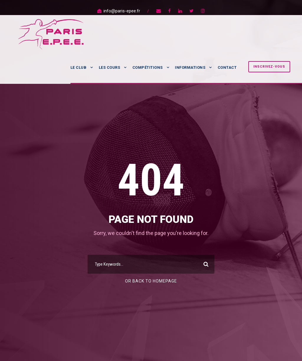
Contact (227, 67)
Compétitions (147, 67)
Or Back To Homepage (151, 281)
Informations (190, 67)
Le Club (78, 67)
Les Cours (109, 67)
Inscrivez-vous (269, 66)
